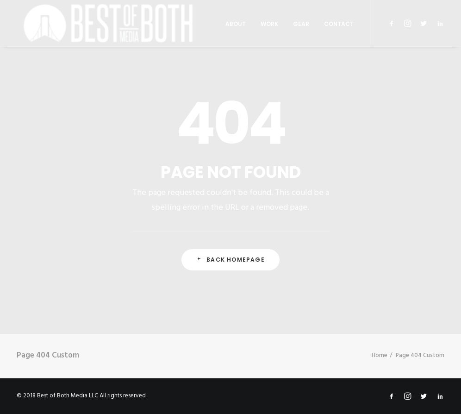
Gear (301, 24)
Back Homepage (230, 259)
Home (379, 355)
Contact (339, 24)
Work (269, 24)
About (235, 24)
